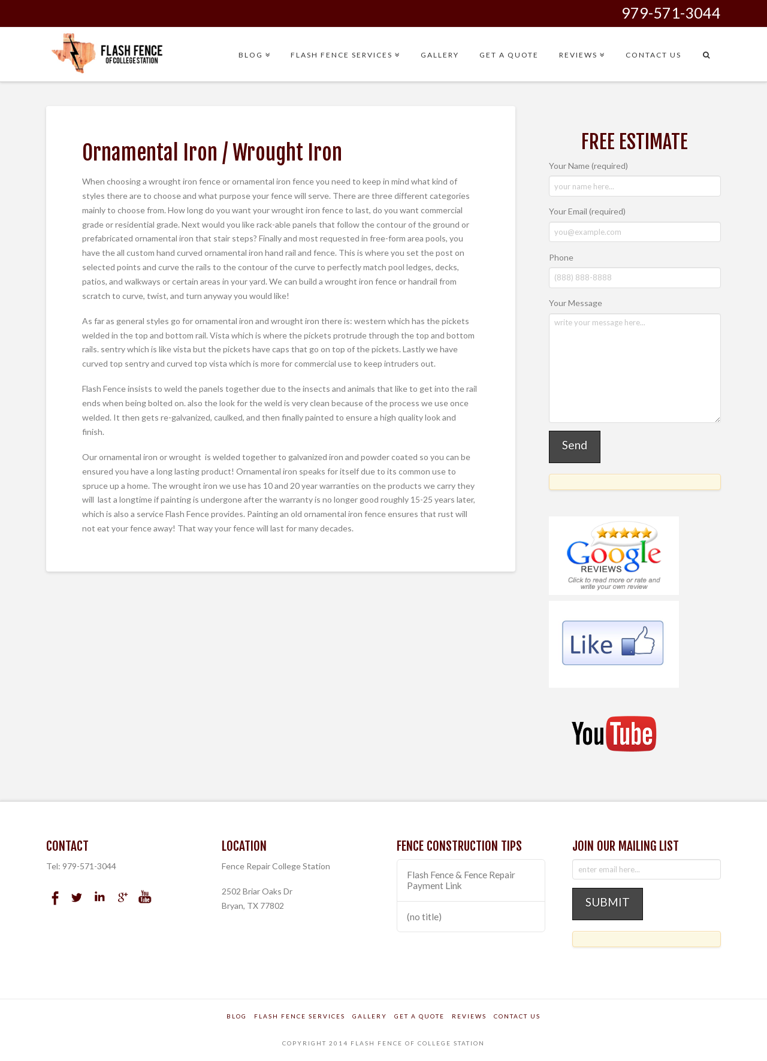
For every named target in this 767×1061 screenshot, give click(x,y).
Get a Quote (419, 1016)
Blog (237, 1016)
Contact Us (517, 1016)
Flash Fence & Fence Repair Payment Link (461, 880)
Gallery (369, 1016)
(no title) (424, 916)
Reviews (469, 1016)
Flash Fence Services (299, 1016)
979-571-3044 (671, 13)
